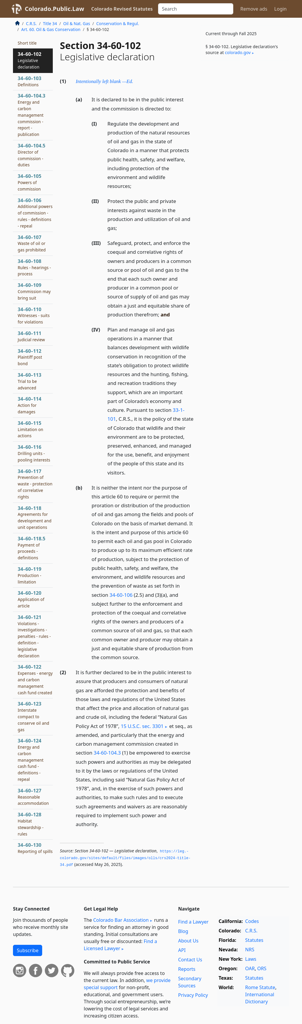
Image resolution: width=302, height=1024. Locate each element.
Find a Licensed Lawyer (120, 945)
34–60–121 (34, 636)
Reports (187, 969)
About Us (188, 940)
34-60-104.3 (107, 752)
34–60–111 (31, 336)
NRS (249, 949)
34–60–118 (34, 517)
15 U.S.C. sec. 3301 (142, 726)
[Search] (195, 8)
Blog (183, 931)
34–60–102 (29, 60)
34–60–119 (29, 575)
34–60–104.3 (31, 114)
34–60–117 (35, 484)
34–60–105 (29, 182)
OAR (250, 968)
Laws (250, 959)
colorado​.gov (238, 52)
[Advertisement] (245, 106)
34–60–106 (35, 213)
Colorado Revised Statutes (121, 9)
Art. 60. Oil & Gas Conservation (51, 29)
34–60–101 (29, 39)
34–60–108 (34, 267)
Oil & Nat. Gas (76, 23)
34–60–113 (29, 381)
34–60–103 (29, 81)
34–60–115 (30, 429)
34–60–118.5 (31, 547)
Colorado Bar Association (121, 920)
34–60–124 (31, 759)
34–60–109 (34, 291)
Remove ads (253, 9)
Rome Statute (260, 987)
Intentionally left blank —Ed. (104, 81)
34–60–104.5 (31, 155)
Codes (252, 921)
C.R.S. (31, 23)
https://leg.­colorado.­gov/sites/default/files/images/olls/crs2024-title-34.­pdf (125, 858)
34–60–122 (35, 679)
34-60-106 (120, 594)
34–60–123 (33, 716)
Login (280, 9)
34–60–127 (33, 796)
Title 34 (50, 23)
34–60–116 (34, 453)
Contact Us (190, 959)
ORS (261, 968)
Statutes (254, 940)
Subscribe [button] (27, 950)
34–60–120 (31, 599)
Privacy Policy (193, 995)
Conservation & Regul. (117, 23)
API (182, 950)
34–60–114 (29, 405)
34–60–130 (35, 851)
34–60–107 (32, 243)
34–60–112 (30, 357)
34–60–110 (34, 315)
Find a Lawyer (193, 922)
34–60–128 (31, 823)
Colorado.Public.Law (54, 9)
